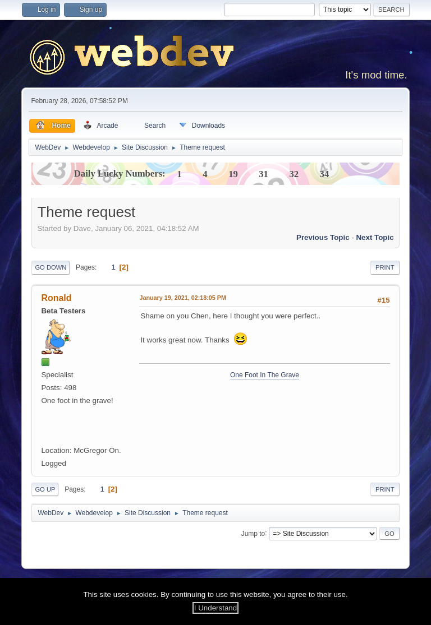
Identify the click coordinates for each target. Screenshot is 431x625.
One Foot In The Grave (264, 375)
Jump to (253, 533)
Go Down (50, 267)
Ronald (56, 298)
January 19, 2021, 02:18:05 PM (182, 297)
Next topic (374, 237)
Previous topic (323, 237)
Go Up (45, 489)
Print (385, 267)
